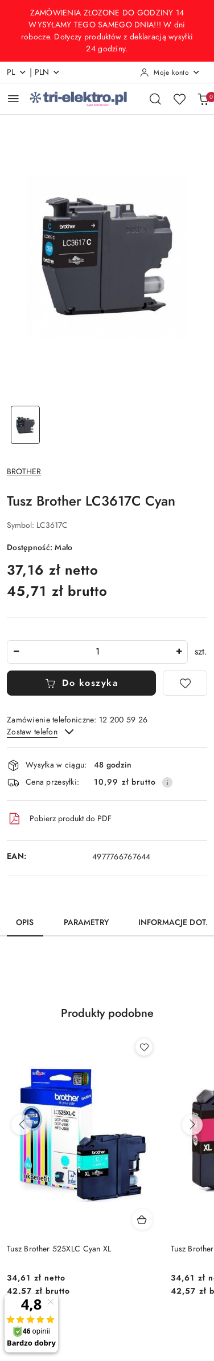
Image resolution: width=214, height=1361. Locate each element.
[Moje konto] (170, 72)
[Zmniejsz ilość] (15, 652)
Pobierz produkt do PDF (59, 819)
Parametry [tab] (86, 922)
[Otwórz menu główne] (13, 98)
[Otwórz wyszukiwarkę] (155, 99)
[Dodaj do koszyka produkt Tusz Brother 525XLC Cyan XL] (142, 1219)
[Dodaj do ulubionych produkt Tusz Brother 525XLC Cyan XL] (144, 1047)
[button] (107, 1019)
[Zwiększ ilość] (178, 652)
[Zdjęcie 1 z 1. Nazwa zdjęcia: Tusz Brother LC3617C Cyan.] (25, 425)
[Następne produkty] (192, 1124)
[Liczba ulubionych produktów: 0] (179, 99)
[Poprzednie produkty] (21, 1124)
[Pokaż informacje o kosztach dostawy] (167, 782)
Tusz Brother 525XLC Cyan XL (59, 1248)
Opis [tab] (25, 922)
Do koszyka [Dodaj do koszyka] (81, 683)
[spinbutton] (97, 652)
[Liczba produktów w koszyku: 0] (203, 99)
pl (17, 72)
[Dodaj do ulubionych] (185, 683)
